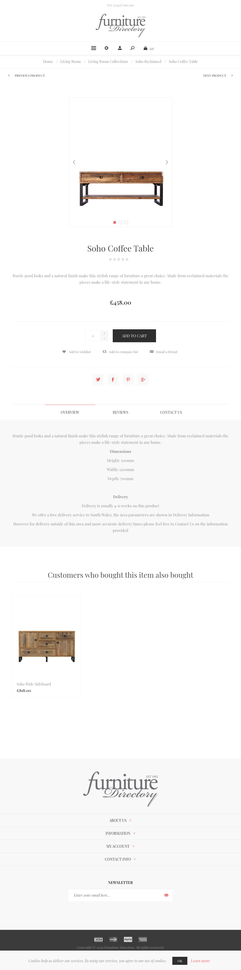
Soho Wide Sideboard (34, 684)
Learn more (200, 960)
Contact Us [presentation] (171, 412)
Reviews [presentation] (120, 412)
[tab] (70, 412)
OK (180, 961)
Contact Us (184, 523)
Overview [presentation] (70, 412)
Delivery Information (191, 514)
